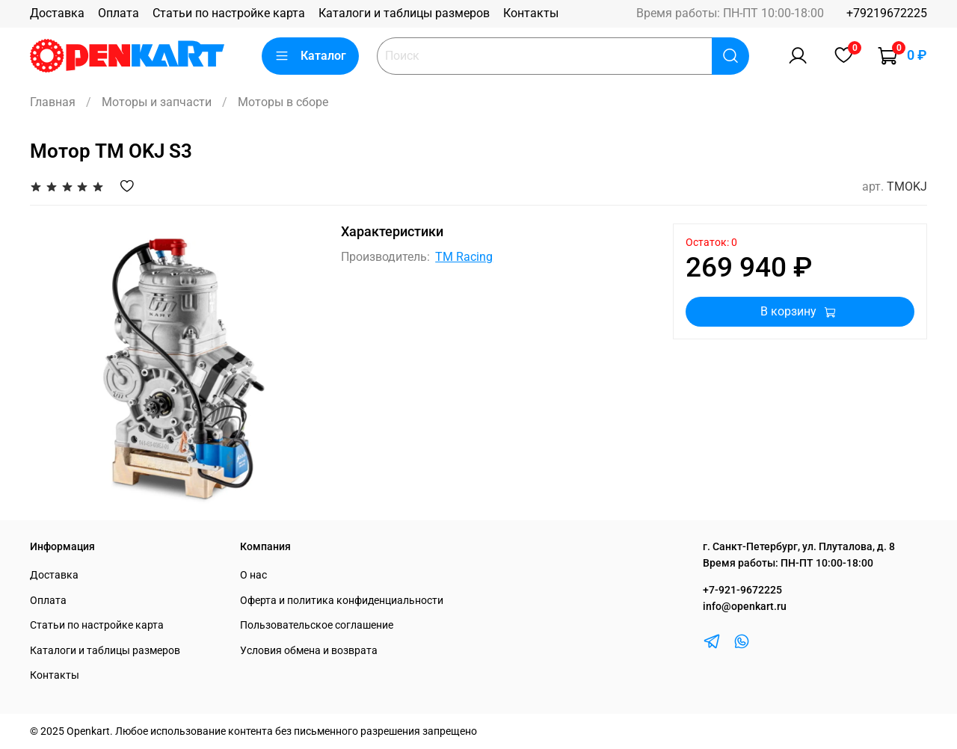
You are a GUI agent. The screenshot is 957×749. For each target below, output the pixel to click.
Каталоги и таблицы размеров (404, 13)
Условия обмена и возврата (309, 650)
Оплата (118, 13)
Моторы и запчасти (157, 102)
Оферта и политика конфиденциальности (341, 600)
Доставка (57, 13)
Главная (53, 102)
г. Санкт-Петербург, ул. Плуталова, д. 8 (799, 546)
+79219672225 (886, 13)
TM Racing (464, 257)
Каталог (310, 56)
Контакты (530, 13)
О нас (253, 575)
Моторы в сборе (283, 102)
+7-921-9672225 (742, 590)
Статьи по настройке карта (229, 13)
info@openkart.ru (745, 606)
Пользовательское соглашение (316, 625)
